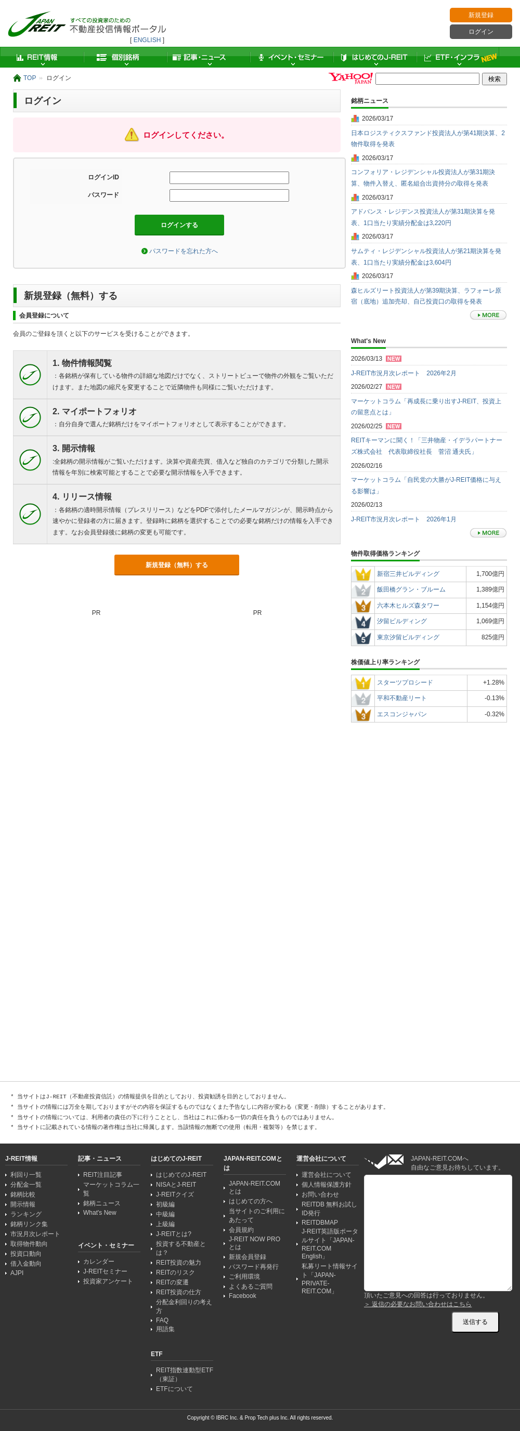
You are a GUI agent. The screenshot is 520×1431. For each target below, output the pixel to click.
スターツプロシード (405, 682)
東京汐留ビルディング (408, 637)
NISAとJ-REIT (176, 1184)
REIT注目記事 (102, 1174)
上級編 (165, 1224)
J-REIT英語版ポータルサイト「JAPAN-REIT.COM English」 (330, 1244)
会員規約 (241, 1229)
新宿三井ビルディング (408, 573)
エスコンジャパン (402, 714)
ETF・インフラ (457, 57)
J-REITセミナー (105, 1271)
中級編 (165, 1214)
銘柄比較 (22, 1194)
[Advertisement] (107, 949)
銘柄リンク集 (29, 1224)
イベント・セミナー (291, 57)
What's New (99, 1212)
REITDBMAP (320, 1222)
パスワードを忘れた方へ (183, 251)
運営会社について (327, 1174)
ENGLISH (147, 40)
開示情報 (22, 1204)
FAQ (162, 1320)
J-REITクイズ (175, 1194)
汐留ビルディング (402, 621)
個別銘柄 (124, 57)
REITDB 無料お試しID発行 (329, 1209)
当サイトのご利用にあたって (257, 1215)
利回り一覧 (26, 1174)
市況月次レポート (35, 1234)
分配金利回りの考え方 (184, 1306)
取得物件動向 (29, 1244)
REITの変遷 (172, 1282)
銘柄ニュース (102, 1203)
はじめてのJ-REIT (374, 57)
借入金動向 (26, 1263)
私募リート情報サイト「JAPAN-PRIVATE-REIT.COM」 (330, 1279)
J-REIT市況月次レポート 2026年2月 (404, 373)
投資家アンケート (108, 1281)
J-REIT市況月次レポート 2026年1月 (404, 519)
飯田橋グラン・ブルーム (411, 589)
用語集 (165, 1329)
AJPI (16, 1273)
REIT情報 (41, 57)
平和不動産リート (402, 698)
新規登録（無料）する (177, 565)
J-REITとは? (173, 1234)
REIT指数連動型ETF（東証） (184, 1375)
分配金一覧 (26, 1184)
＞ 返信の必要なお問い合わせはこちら (418, 1304)
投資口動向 (26, 1253)
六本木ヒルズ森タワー (408, 605)
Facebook (242, 1295)
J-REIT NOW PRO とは (254, 1243)
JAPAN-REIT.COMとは (254, 1187)
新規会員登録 (247, 1257)
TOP (29, 78)
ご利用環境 (244, 1276)
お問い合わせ (320, 1194)
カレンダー (98, 1261)
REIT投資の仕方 (178, 1292)
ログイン (481, 31)
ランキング (26, 1214)
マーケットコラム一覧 (111, 1189)
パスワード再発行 (254, 1266)
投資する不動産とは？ (181, 1248)
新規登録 (481, 15)
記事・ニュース (208, 57)
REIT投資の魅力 (178, 1262)
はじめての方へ (250, 1201)
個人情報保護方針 (327, 1184)
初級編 (165, 1204)
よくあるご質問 (250, 1286)
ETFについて (174, 1389)
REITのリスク (175, 1272)
